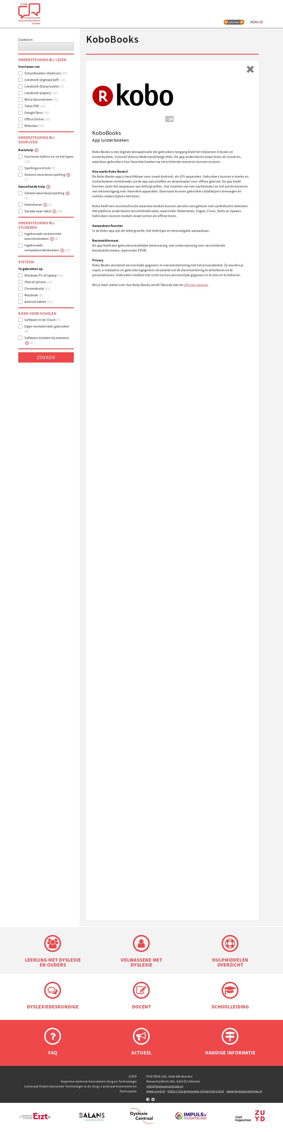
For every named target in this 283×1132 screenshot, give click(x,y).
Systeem (26, 263)
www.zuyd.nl (155, 1092)
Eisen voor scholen (37, 314)
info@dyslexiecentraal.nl (164, 1087)
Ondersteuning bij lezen (42, 61)
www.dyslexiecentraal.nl (244, 1092)
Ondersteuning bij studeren (36, 226)
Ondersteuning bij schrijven (36, 140)
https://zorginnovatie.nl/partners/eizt (196, 1092)
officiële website (196, 286)
